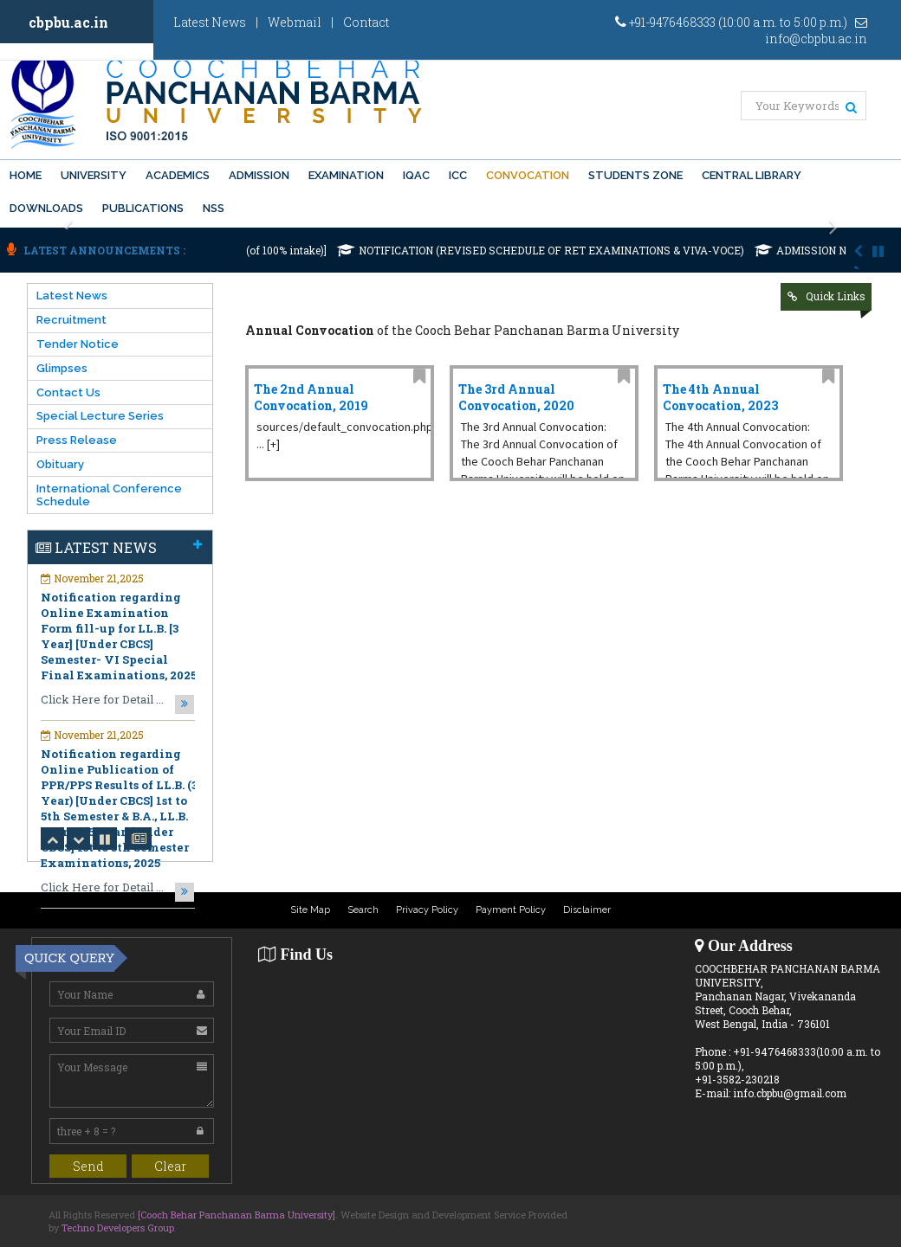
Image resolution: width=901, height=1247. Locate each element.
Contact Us (68, 392)
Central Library (751, 175)
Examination (346, 175)
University (93, 175)
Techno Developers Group (118, 1227)
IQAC (416, 175)
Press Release (76, 440)
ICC (458, 175)
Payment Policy (511, 910)
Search (363, 910)
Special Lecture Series (100, 415)
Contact (366, 22)
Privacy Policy (427, 910)
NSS (213, 208)
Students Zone (635, 175)
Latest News (209, 22)
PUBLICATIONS (143, 208)
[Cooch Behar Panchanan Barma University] (236, 1214)
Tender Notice (77, 343)
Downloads (46, 208)
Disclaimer (587, 910)
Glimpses (62, 368)
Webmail (294, 22)
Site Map (310, 910)
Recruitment (71, 319)
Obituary (60, 464)
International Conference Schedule (109, 495)
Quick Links (835, 296)
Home (26, 175)
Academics (178, 175)
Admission (259, 175)
